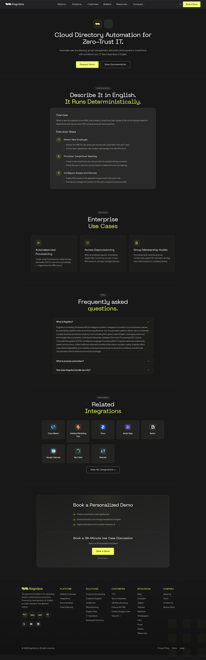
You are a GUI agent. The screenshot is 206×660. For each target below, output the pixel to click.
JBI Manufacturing (120, 603)
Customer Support (94, 598)
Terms (174, 648)
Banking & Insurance (95, 620)
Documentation (66, 603)
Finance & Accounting (95, 594)
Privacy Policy (163, 648)
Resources (121, 4)
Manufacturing (92, 607)
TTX (113, 594)
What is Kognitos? (103, 322)
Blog (139, 594)
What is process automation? (103, 361)
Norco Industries (119, 598)
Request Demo (87, 65)
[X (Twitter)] (24, 624)
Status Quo (142, 633)
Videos (140, 603)
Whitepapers (143, 616)
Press (140, 624)
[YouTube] (31, 624)
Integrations (65, 598)
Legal (182, 648)
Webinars (142, 611)
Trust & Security (66, 607)
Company (138, 4)
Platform (61, 4)
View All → (116, 616)
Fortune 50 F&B (118, 607)
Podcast (141, 607)
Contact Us (168, 603)
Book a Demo (191, 4)
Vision (165, 598)
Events (140, 629)
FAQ (140, 620)
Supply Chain (91, 611)
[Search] (180, 4)
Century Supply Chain (121, 611)
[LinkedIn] (38, 624)
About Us (167, 594)
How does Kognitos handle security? (103, 370)
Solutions (76, 4)
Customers (93, 4)
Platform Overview (68, 594)
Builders (107, 4)
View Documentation (115, 65)
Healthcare (91, 603)
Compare (142, 598)
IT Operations (92, 616)
